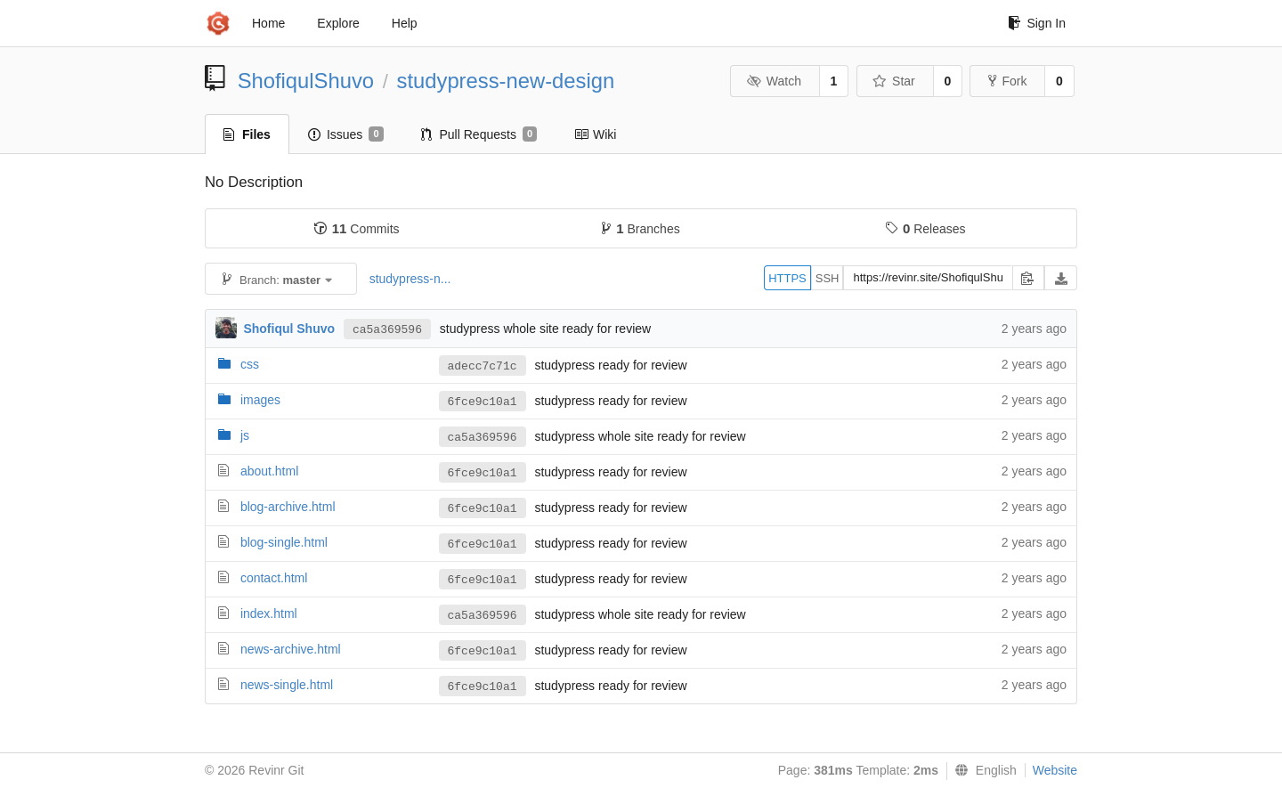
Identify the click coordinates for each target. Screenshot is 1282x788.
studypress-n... (410, 278)
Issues (346, 134)
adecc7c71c (482, 366)
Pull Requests (479, 134)
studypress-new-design (506, 81)
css (249, 364)
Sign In (1037, 23)
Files (247, 134)
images (260, 400)
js (244, 435)
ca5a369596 (387, 330)
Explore (338, 23)
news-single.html (286, 685)
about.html (269, 471)
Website (1055, 770)
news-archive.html (290, 649)
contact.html (273, 578)
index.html (268, 613)
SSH (827, 278)
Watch (773, 81)
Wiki (595, 134)
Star (893, 81)
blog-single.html (284, 542)
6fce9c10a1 (482, 402)
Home (268, 23)
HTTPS (787, 278)
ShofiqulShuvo (306, 81)
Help (405, 23)
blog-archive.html (288, 507)
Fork (1007, 81)
